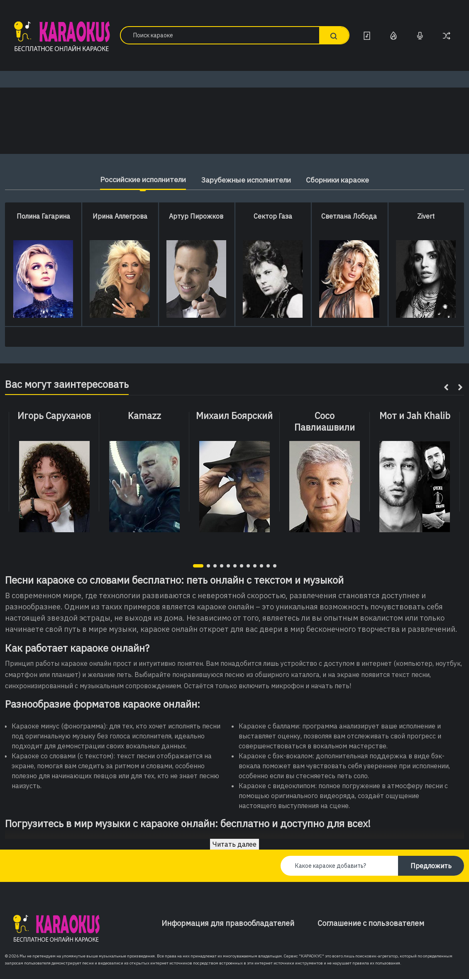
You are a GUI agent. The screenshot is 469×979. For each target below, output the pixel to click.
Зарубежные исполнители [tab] (247, 180)
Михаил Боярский (234, 415)
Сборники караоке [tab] (344, 180)
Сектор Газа (273, 216)
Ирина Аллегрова (120, 216)
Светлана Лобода (349, 216)
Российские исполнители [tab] (137, 179)
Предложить (431, 866)
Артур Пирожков (196, 216)
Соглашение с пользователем (371, 923)
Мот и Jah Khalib (414, 415)
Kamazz (144, 415)
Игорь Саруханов (54, 415)
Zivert (426, 216)
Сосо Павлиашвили (324, 421)
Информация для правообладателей (227, 923)
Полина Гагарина (43, 216)
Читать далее (234, 844)
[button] (198, 565)
